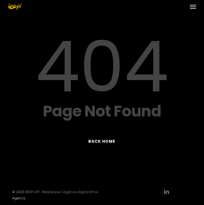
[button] (193, 7)
